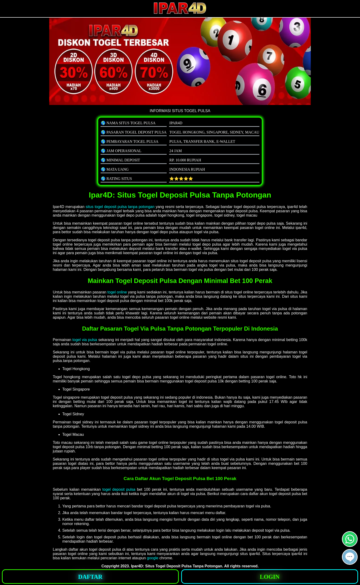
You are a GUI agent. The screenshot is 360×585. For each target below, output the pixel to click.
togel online (117, 292)
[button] (350, 557)
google (152, 558)
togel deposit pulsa (119, 489)
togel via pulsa (85, 340)
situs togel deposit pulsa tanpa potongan (120, 207)
